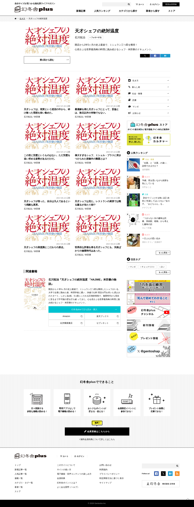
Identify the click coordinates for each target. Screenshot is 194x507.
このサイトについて (66, 465)
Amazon (66, 316)
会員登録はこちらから (97, 431)
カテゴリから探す (128, 11)
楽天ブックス (102, 316)
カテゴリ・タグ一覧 (24, 483)
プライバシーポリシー (109, 474)
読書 (134, 100)
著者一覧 (19, 487)
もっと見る (163, 253)
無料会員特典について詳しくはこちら (97, 439)
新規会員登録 (171, 4)
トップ (18, 465)
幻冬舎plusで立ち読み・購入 (84, 309)
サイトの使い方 (64, 469)
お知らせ (137, 113)
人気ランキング (102, 11)
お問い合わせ (105, 465)
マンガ (136, 106)
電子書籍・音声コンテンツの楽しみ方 (74, 474)
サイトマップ (105, 483)
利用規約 (103, 469)
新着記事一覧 (21, 469)
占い (163, 267)
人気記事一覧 (21, 474)
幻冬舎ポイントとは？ (67, 483)
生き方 (22, 19)
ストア (171, 11)
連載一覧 (19, 478)
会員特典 (61, 478)
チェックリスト (148, 267)
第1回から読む (47, 60)
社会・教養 (137, 93)
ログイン (155, 4)
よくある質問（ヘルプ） (68, 487)
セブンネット (102, 323)
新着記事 (80, 11)
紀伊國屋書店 (66, 323)
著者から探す (153, 11)
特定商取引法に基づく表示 (111, 478)
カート (140, 4)
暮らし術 (136, 87)
